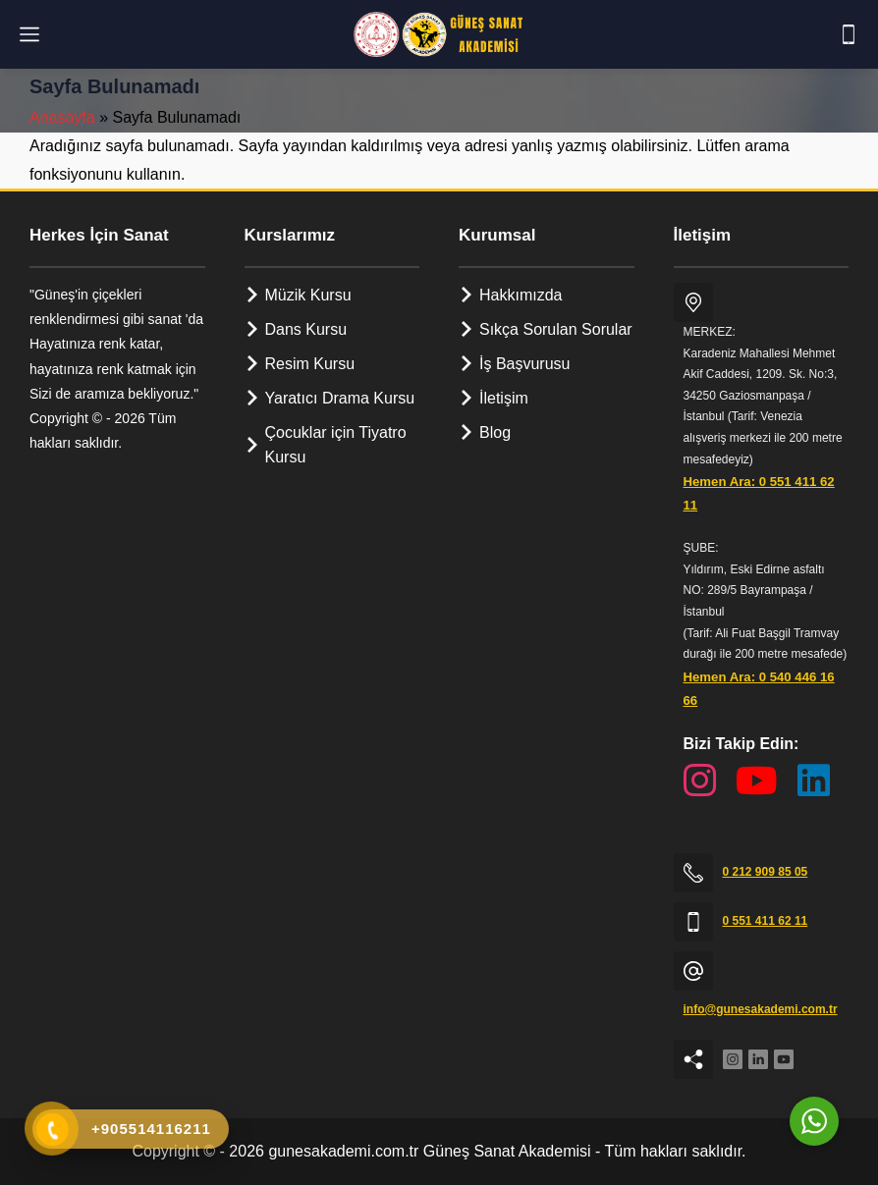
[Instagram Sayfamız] (700, 781)
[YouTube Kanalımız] (757, 781)
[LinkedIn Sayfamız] (813, 781)
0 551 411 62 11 (765, 921)
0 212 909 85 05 (765, 872)
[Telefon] (848, 34)
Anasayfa (62, 117)
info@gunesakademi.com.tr (761, 1009)
